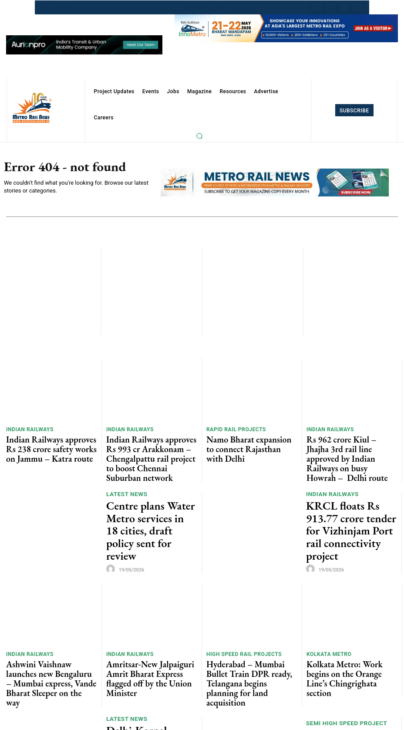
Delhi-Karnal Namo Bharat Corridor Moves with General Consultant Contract (150, 681)
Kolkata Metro (326, 617)
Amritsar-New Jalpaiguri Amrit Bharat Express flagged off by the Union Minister (146, 631)
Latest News (126, 484)
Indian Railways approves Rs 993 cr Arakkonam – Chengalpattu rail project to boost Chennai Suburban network (150, 448)
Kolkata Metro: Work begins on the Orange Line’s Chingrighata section (350, 628)
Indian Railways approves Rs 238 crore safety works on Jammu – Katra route (47, 444)
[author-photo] (112, 521)
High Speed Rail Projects (240, 617)
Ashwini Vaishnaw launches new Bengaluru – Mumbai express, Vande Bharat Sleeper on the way (51, 631)
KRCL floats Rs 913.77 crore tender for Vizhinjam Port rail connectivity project (351, 501)
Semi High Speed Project (345, 668)
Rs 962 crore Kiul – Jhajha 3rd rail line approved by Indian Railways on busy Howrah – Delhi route (351, 444)
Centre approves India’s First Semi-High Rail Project (349, 681)
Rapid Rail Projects (233, 430)
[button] (199, 136)
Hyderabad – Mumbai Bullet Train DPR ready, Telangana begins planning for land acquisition (249, 631)
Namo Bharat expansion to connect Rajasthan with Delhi (249, 441)
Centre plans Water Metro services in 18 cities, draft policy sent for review (145, 501)
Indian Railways (27, 430)
